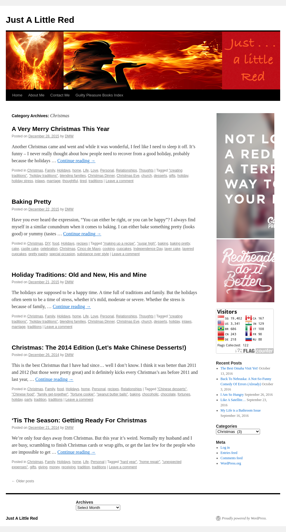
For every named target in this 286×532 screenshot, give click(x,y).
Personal (107, 170)
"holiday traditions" (43, 176)
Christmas (35, 170)
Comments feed (232, 458)
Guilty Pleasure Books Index (99, 95)
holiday (182, 176)
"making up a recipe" (119, 243)
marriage (53, 181)
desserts (160, 176)
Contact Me (59, 95)
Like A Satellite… (233, 400)
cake (15, 249)
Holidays (63, 170)
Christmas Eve (128, 176)
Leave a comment (119, 181)
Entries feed (229, 453)
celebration (49, 249)
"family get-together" (52, 394)
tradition (40, 400)
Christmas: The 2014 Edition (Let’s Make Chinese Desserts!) (99, 347)
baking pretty (180, 243)
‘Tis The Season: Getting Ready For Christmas (79, 420)
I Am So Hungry (232, 395)
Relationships (126, 170)
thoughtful (70, 181)
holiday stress (22, 181)
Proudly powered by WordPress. (244, 518)
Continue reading (76, 160)
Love (94, 170)
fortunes (183, 394)
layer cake (172, 249)
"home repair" (149, 462)
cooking (109, 249)
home (76, 170)
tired (83, 181)
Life (86, 170)
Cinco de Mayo (89, 249)
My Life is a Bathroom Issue (241, 410)
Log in (225, 447)
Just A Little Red (40, 20)
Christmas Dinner (101, 176)
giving (42, 467)
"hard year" (128, 462)
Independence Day (148, 249)
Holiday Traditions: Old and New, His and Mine (79, 274)
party (28, 400)
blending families (73, 176)
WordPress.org (231, 463)
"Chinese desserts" (171, 389)
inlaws (40, 181)
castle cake (30, 249)
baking (163, 243)
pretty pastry (37, 254)
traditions (96, 181)
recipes (82, 243)
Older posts (23, 481)
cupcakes (124, 249)
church (146, 176)
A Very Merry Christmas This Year (60, 128)
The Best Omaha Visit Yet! (239, 368)
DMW (69, 136)
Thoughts (146, 170)
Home (17, 95)
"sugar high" (146, 243)
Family (50, 170)
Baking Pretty (31, 201)
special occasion (62, 254)
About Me (36, 95)
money (54, 467)
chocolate (168, 394)
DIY (47, 243)
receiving (69, 467)
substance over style (93, 254)
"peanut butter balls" (112, 394)
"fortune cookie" (82, 394)
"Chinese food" (23, 394)
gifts (172, 176)
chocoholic (150, 394)
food (55, 243)
